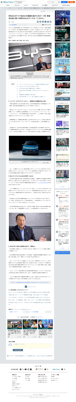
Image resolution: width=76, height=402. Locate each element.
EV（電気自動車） (13, 24)
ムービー (26, 5)
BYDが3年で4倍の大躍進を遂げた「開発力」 (30, 88)
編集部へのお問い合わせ (42, 376)
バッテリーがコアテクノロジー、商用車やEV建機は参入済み (34, 84)
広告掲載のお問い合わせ (42, 382)
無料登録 (71, 2)
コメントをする (18, 350)
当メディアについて (16, 389)
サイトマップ (14, 380)
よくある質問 (14, 378)
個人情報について (54, 380)
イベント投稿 (27, 380)
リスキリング (35, 5)
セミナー (8, 5)
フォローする (23, 24)
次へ (32, 286)
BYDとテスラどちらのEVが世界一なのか (29, 86)
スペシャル (17, 5)
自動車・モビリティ (14, 311)
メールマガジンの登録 (16, 376)
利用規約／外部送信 (16, 384)
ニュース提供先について (16, 387)
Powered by (18, 2)
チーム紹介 (27, 376)
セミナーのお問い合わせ (42, 378)
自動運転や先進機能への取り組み (27, 94)
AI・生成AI (44, 5)
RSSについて (14, 385)
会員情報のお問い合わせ (42, 380)
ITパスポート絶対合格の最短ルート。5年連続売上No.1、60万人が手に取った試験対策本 (31, 356)
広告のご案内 (27, 378)
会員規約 (13, 382)
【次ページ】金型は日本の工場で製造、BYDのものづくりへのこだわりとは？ (30, 282)
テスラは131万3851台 (43, 182)
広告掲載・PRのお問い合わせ (62, 252)
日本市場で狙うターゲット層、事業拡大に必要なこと (32, 96)
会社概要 (52, 376)
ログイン (64, 2)
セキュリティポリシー (55, 378)
